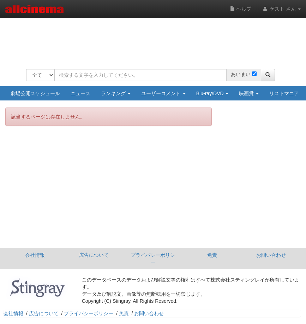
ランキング (116, 93)
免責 (212, 255)
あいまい (241, 74)
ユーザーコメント (163, 93)
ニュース (80, 93)
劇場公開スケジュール (35, 93)
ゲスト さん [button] (281, 9)
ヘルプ (240, 9)
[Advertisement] (154, 39)
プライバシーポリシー (153, 258)
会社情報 (35, 255)
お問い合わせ (271, 255)
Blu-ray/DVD (212, 93)
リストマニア (284, 93)
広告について (94, 255)
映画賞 (249, 93)
